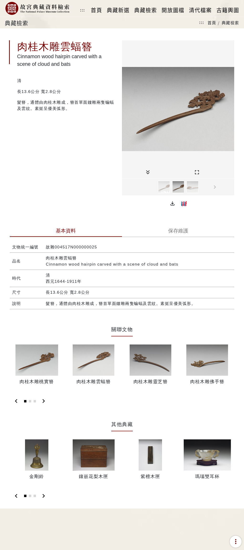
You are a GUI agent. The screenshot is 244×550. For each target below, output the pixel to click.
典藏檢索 (230, 23)
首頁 (212, 23)
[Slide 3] (35, 401)
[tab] (66, 231)
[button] (172, 203)
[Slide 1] (25, 401)
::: (82, 10)
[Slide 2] (30, 401)
